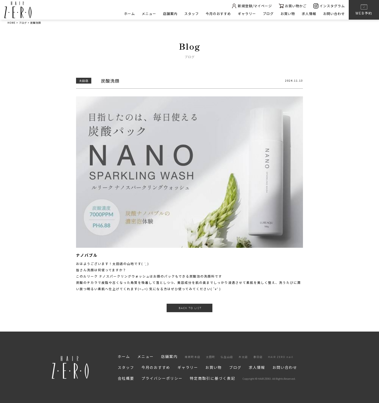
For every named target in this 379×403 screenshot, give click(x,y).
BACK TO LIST (190, 308)
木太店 (243, 357)
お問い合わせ (334, 13)
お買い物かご (293, 5)
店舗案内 (170, 13)
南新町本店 (193, 357)
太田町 (210, 357)
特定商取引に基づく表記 (212, 378)
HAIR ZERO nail (280, 357)
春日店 (258, 357)
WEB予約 (364, 9)
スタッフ (191, 13)
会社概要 (126, 378)
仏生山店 (227, 357)
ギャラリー (247, 13)
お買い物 (287, 13)
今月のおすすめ (218, 13)
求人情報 (309, 13)
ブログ (268, 13)
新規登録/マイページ (252, 5)
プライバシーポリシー (162, 378)
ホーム (129, 13)
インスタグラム (329, 5)
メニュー (149, 13)
